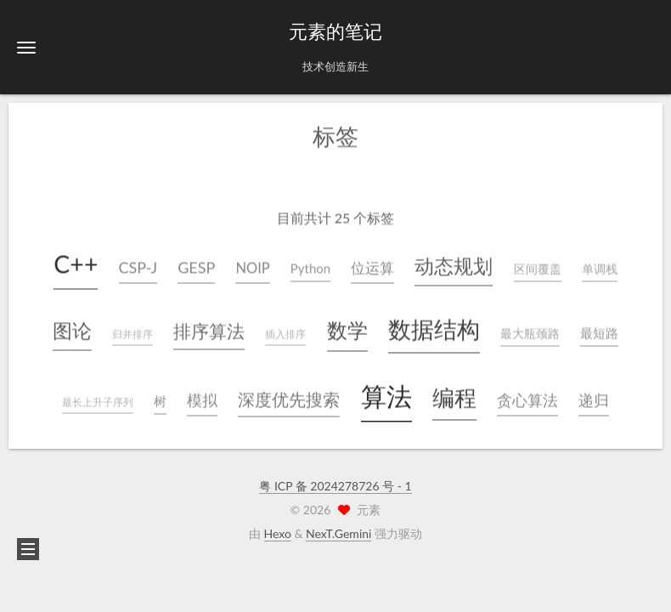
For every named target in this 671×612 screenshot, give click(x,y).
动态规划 (453, 263)
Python (310, 266)
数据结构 (434, 327)
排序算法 (209, 328)
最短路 (599, 330)
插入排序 (285, 332)
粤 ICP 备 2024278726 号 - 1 (335, 486)
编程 (454, 395)
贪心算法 (527, 397)
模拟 (202, 397)
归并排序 (132, 332)
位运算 (372, 266)
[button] (26, 47)
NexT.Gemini (338, 533)
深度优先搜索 (289, 397)
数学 (347, 327)
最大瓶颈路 (530, 331)
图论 (72, 328)
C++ (76, 261)
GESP (196, 265)
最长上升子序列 (97, 400)
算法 (386, 393)
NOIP (252, 266)
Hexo (277, 533)
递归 (593, 397)
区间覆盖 (537, 267)
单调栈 (599, 267)
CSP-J (138, 265)
